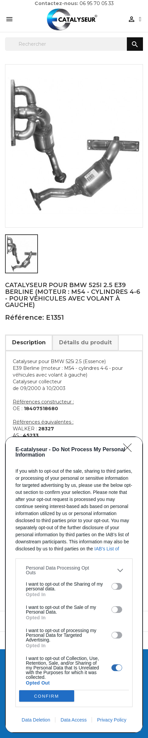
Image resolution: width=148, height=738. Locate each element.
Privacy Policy (111, 720)
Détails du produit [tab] (85, 342)
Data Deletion (36, 720)
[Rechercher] (74, 44)
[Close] (129, 449)
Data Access (73, 720)
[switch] (116, 586)
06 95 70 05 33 (97, 3)
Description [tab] (29, 342)
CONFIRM (46, 695)
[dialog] (74, 585)
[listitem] (74, 570)
